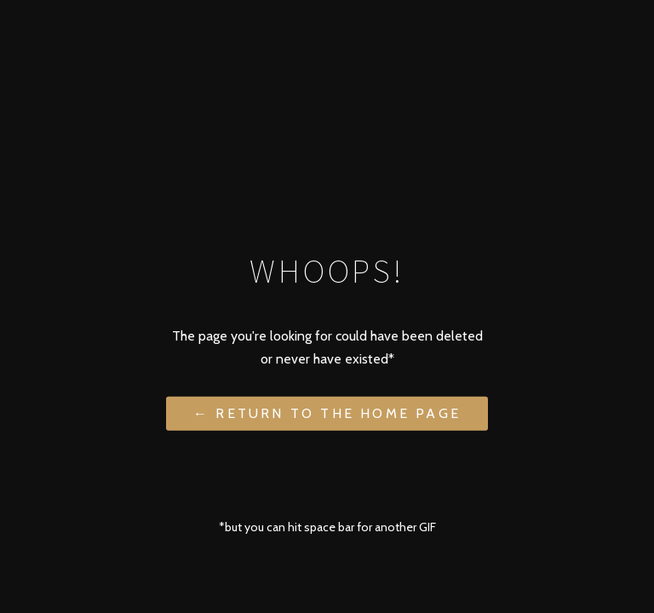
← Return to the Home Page (327, 412)
